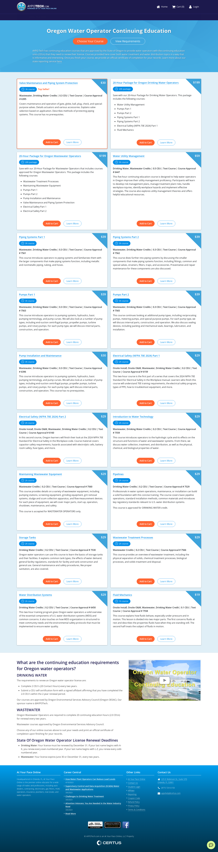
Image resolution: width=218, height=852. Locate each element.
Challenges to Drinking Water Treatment (84, 796)
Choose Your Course (90, 41)
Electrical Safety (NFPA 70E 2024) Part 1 (136, 355)
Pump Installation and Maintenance (40, 355)
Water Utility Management (128, 156)
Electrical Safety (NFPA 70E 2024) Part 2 (42, 416)
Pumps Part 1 (27, 294)
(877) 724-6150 (168, 787)
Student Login (134, 786)
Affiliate (131, 790)
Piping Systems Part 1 (32, 237)
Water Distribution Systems (35, 595)
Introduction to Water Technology (133, 416)
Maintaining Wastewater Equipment (40, 474)
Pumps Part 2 (121, 294)
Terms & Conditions (136, 809)
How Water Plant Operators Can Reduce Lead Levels (90, 779)
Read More (70, 813)
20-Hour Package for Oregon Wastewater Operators (50, 156)
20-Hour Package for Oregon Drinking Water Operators (146, 82)
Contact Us (133, 783)
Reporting (132, 794)
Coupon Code (134, 798)
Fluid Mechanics (122, 595)
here (59, 61)
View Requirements (127, 41)
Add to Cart (52, 142)
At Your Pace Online (136, 779)
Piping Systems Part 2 (126, 237)
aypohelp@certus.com (170, 793)
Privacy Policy (133, 805)
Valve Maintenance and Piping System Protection (48, 83)
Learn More (72, 142)
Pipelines (118, 474)
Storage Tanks (27, 537)
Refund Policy (134, 802)
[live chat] (211, 845)
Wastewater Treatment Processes (133, 537)
